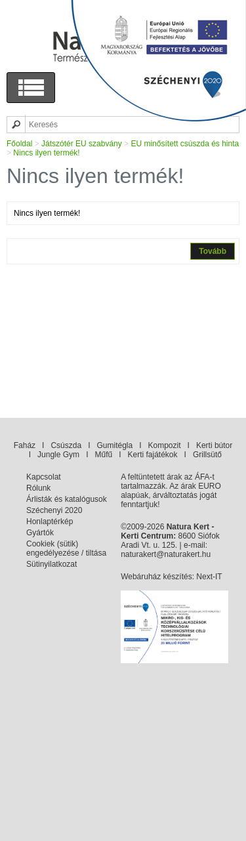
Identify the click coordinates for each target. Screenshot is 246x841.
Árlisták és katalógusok (66, 499)
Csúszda (66, 445)
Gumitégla (114, 445)
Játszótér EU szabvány (81, 143)
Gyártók (40, 532)
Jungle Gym (58, 454)
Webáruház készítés (156, 576)
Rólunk (38, 488)
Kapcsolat (43, 477)
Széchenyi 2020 (54, 510)
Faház (24, 445)
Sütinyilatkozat (51, 564)
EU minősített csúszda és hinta (185, 143)
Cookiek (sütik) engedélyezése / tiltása (66, 548)
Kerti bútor (214, 445)
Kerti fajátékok (153, 454)
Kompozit (164, 445)
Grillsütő (207, 454)
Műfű (103, 454)
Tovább (212, 251)
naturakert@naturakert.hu (166, 554)
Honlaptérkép (49, 521)
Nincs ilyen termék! (46, 152)
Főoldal (19, 143)
